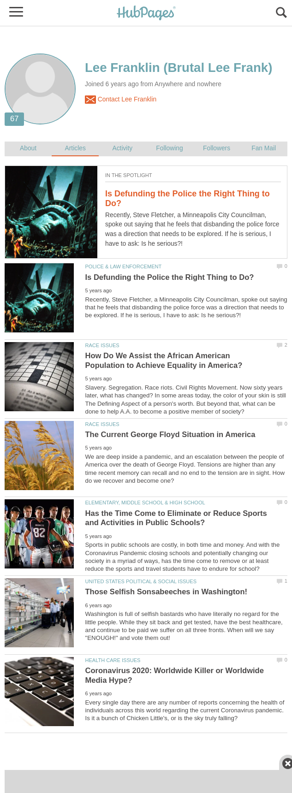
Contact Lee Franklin (120, 99)
